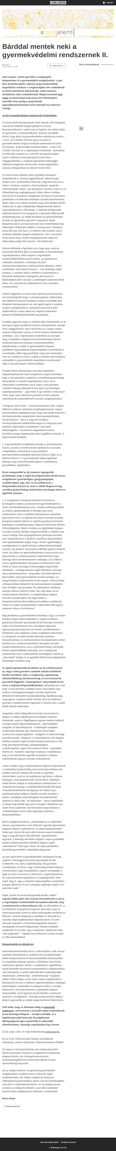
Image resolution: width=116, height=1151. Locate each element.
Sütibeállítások (68, 1142)
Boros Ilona (6, 65)
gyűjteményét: (52, 1031)
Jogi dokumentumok (49, 1142)
